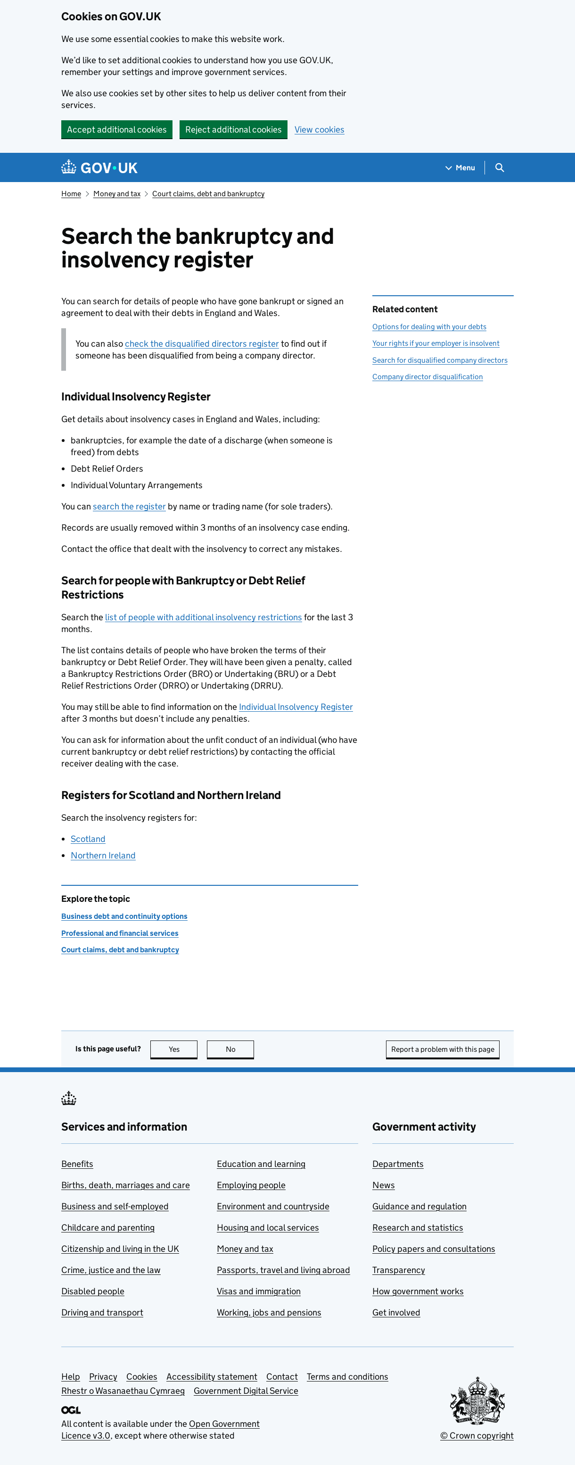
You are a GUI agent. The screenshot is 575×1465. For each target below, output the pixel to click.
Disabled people (92, 1291)
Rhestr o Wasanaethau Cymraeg (123, 1390)
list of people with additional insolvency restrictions (203, 617)
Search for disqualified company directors (440, 360)
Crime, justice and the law (111, 1270)
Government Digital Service (246, 1390)
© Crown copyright (477, 1435)
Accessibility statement (211, 1376)
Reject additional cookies (233, 129)
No (240, 1049)
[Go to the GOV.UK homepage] (99, 167)
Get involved (396, 1312)
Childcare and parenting (108, 1227)
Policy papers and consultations (433, 1248)
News (383, 1185)
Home (71, 193)
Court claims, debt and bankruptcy (208, 193)
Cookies (141, 1376)
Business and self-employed (115, 1206)
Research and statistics (417, 1227)
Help (70, 1376)
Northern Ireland (103, 855)
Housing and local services (268, 1227)
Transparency (398, 1270)
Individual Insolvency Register (296, 706)
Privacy (103, 1376)
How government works (418, 1291)
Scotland (88, 838)
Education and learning (261, 1163)
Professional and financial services (120, 933)
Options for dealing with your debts (429, 326)
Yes (183, 1049)
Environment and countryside (273, 1206)
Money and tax (116, 193)
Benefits (77, 1163)
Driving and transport (102, 1312)
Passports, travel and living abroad (283, 1270)
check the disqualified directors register (202, 343)
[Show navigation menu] (460, 167)
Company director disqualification (427, 376)
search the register (129, 506)
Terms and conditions (347, 1376)
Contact (282, 1376)
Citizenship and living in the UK (120, 1248)
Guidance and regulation (419, 1206)
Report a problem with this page (442, 1049)
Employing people (251, 1185)
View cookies (320, 129)
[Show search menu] (499, 167)
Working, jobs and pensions (269, 1312)
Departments (398, 1163)
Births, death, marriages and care (125, 1185)
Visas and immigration (259, 1291)
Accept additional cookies (117, 129)
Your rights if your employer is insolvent (436, 343)
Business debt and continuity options (124, 916)
